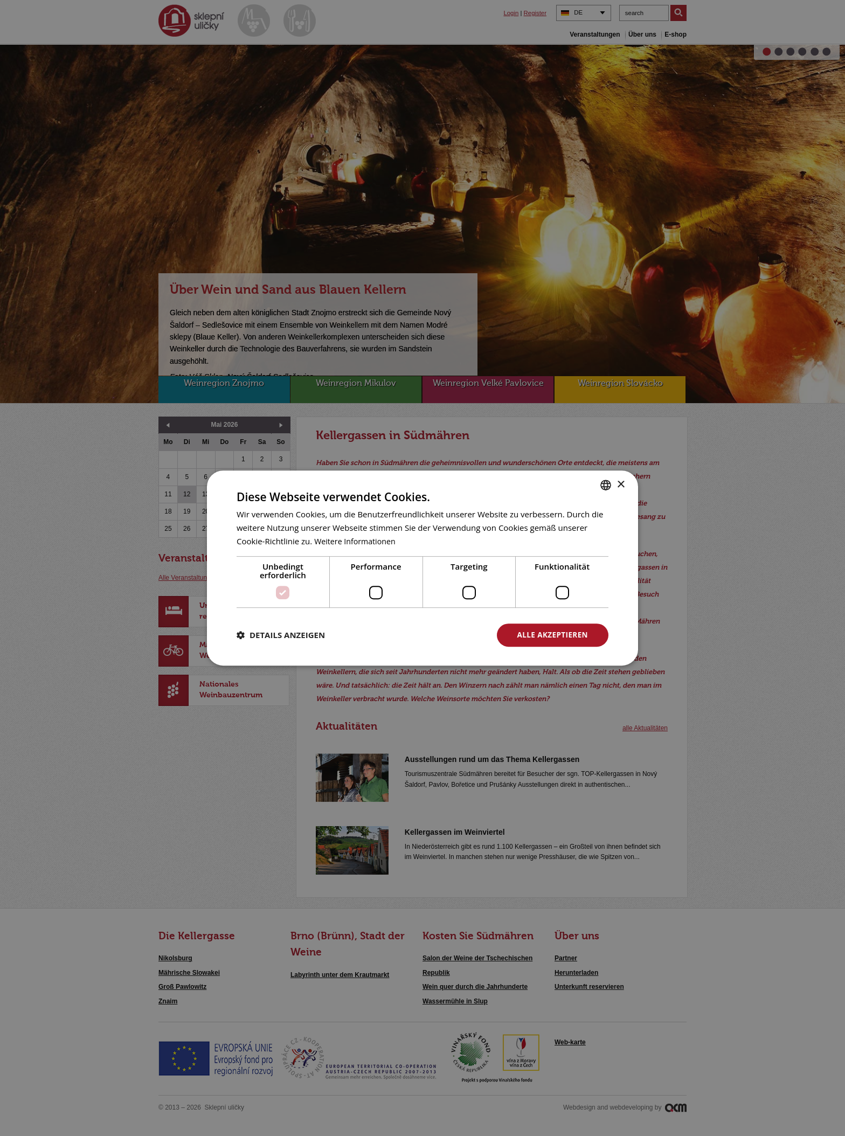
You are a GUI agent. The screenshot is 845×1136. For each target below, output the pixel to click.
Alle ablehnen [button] (434, 634)
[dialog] (422, 568)
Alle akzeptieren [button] (551, 634)
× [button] (621, 484)
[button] (281, 635)
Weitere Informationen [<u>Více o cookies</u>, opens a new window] (357, 540)
